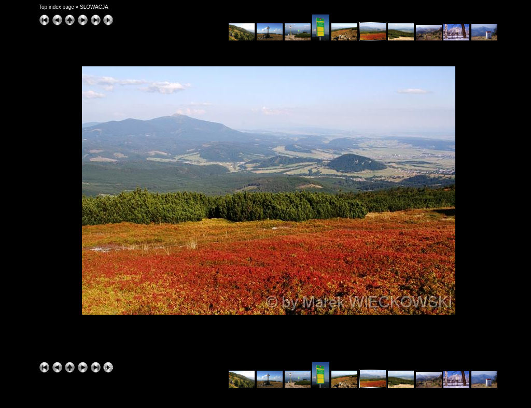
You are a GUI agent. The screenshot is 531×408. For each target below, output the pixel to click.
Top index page (56, 7)
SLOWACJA (94, 7)
